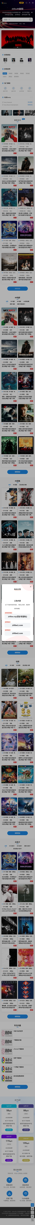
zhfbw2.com (17, 633)
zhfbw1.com (17, 625)
